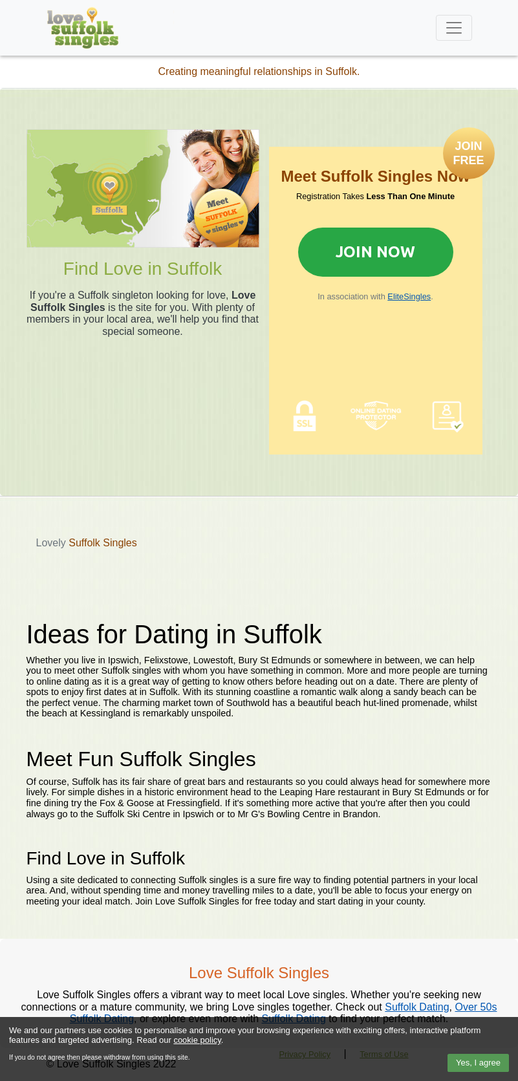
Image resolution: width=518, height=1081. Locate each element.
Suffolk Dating (417, 1006)
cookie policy (197, 1040)
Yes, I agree (478, 1062)
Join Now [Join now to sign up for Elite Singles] (375, 252)
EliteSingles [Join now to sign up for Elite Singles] (409, 296)
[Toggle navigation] (454, 28)
